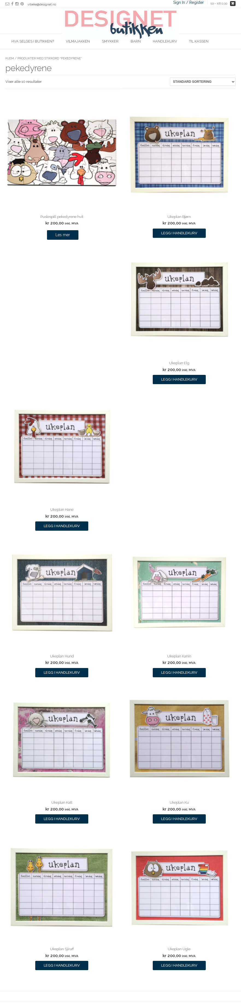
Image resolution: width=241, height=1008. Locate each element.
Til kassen (198, 41)
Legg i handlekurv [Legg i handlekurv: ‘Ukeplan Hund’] (62, 672)
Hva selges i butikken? (32, 41)
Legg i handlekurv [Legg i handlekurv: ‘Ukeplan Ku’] (179, 819)
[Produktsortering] (203, 82)
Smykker (110, 41)
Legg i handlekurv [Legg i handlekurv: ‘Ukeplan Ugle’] (179, 965)
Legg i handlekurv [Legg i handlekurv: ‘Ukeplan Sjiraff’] (62, 965)
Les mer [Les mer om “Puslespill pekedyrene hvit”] (62, 235)
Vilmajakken (78, 41)
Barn (136, 41)
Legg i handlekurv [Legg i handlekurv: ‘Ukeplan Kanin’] (179, 672)
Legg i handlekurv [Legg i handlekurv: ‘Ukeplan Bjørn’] (179, 233)
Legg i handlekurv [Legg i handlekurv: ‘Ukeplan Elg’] (179, 379)
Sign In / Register (188, 2)
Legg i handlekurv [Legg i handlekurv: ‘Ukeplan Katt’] (62, 819)
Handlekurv (165, 41)
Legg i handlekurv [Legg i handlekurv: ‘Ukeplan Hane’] (62, 526)
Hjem (9, 58)
